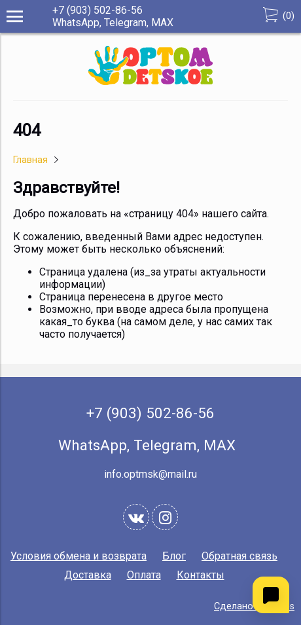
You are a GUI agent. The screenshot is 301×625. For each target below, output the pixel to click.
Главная (30, 160)
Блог (174, 556)
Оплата (144, 575)
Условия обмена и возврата (78, 556)
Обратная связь (239, 556)
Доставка (87, 575)
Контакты (200, 575)
